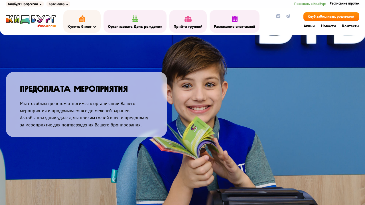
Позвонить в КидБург (310, 4)
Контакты (350, 26)
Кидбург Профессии (23, 4)
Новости (328, 26)
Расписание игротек (344, 3)
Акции (309, 26)
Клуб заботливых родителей (331, 17)
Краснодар (56, 4)
